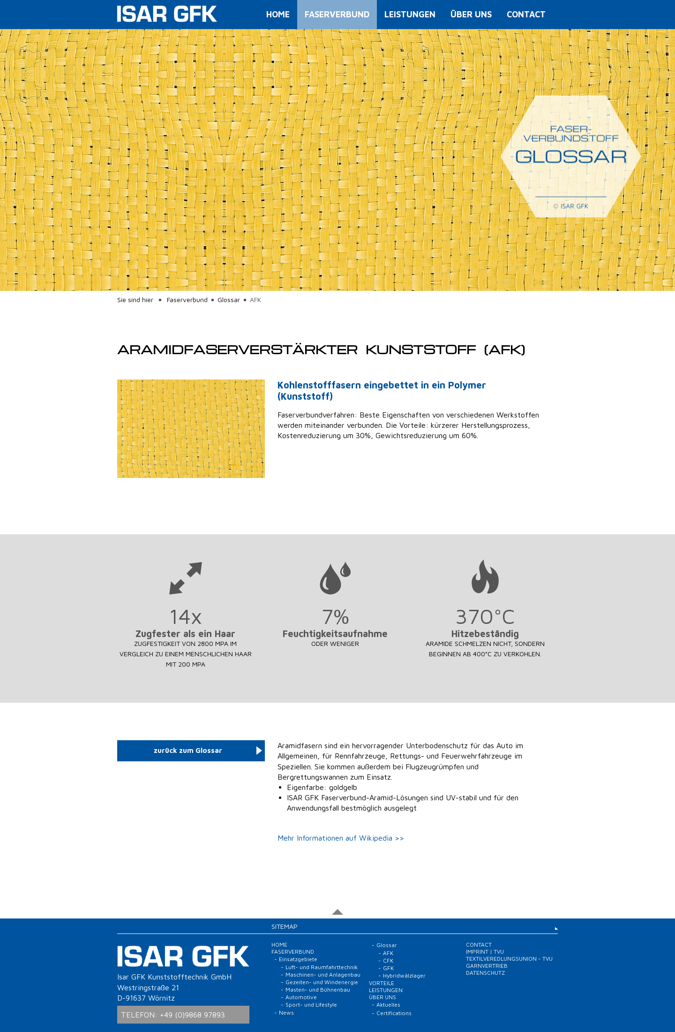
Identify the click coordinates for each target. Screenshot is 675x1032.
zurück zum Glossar (188, 750)
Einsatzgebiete (298, 959)
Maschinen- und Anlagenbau (322, 974)
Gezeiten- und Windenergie (321, 982)
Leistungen (409, 14)
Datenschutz (485, 972)
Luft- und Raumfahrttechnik (321, 967)
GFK (388, 967)
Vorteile (381, 982)
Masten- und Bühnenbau (317, 989)
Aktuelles (388, 1004)
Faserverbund (337, 14)
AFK (388, 952)
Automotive (301, 997)
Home (278, 14)
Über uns (471, 14)
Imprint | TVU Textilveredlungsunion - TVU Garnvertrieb (509, 958)
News (286, 1012)
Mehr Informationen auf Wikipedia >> (341, 838)
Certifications (394, 1013)
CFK (388, 960)
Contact (526, 14)
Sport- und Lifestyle (311, 1004)
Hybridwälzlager (404, 975)
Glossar (229, 300)
